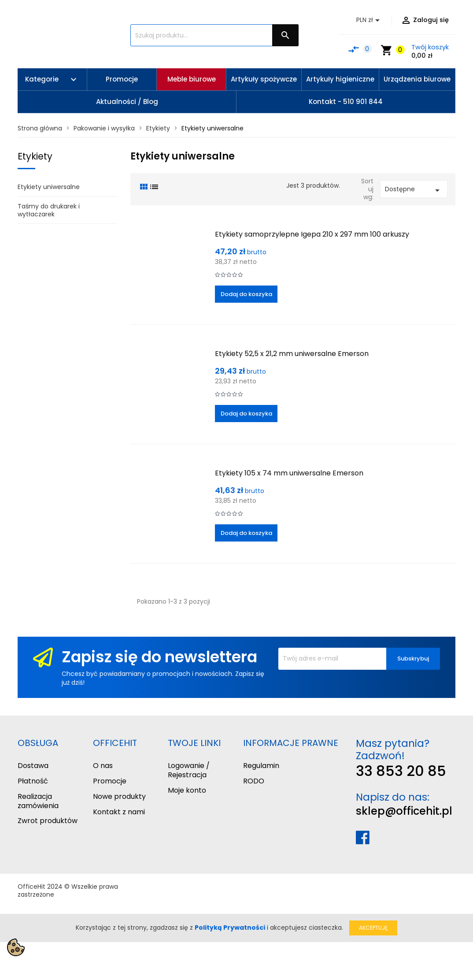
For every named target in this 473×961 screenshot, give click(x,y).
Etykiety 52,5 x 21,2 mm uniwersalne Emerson (292, 354)
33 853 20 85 (401, 771)
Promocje (109, 781)
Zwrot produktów (48, 821)
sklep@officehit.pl (404, 811)
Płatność (33, 781)
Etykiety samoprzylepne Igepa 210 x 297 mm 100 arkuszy (312, 234)
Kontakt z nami (119, 812)
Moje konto (187, 790)
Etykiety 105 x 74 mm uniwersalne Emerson (289, 473)
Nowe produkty (119, 796)
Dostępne (414, 190)
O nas (103, 766)
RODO (253, 781)
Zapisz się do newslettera (159, 657)
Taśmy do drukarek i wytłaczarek (49, 210)
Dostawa (33, 766)
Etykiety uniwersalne (49, 186)
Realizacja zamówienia (38, 801)
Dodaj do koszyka (246, 294)
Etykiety (35, 156)
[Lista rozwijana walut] (369, 20)
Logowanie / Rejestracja (189, 770)
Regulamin (261, 766)
